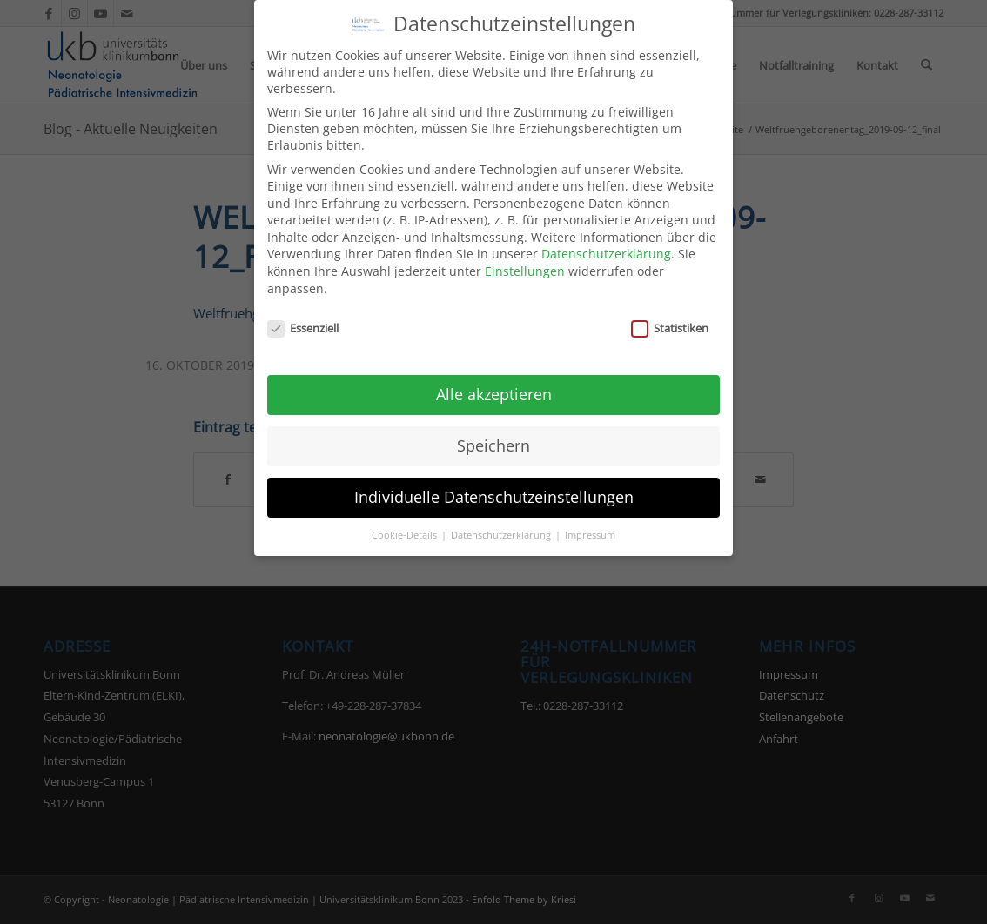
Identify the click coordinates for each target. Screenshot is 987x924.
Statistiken (669, 318)
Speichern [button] (493, 435)
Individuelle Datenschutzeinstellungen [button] (494, 487)
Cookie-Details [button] (406, 525)
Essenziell (303, 318)
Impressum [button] (590, 525)
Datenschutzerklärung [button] (502, 525)
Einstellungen (525, 261)
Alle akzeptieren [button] (494, 384)
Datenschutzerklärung (606, 245)
